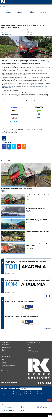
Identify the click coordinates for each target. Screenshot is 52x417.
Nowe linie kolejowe (6, 366)
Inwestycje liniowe (6, 356)
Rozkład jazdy (5, 358)
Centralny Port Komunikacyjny (8, 365)
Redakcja (30, 347)
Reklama (30, 349)
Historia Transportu (6, 368)
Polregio (26, 100)
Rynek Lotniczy (5, 349)
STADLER (4, 363)
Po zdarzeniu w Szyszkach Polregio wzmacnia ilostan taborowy (16, 188)
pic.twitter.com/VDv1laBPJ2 (7, 87)
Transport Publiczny (6, 347)
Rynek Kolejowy (5, 344)
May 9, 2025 (15, 90)
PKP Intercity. (32, 100)
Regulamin (30, 350)
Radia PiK (37, 79)
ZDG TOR (30, 344)
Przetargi (4, 362)
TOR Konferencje (31, 346)
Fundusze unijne (5, 361)
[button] (2, 47)
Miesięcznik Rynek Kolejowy (34, 351)
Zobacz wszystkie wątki (6, 370)
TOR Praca (4, 350)
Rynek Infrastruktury (6, 346)
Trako (3, 359)
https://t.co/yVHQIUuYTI (43, 86)
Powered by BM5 (13, 415)
